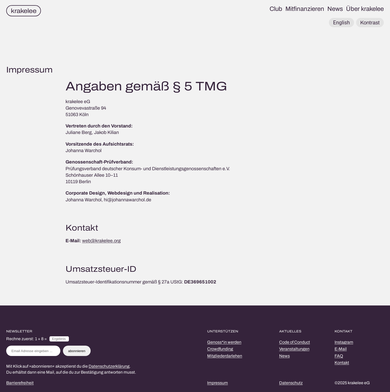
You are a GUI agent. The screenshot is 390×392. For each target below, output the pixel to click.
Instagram (344, 342)
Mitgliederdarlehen (224, 356)
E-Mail (341, 349)
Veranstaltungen (294, 349)
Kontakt (342, 362)
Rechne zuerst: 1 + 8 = (26, 339)
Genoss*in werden (224, 342)
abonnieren (76, 351)
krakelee (23, 11)
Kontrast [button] (370, 22)
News (284, 356)
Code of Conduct (294, 342)
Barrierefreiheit (20, 383)
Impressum (217, 383)
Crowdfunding (220, 349)
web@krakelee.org (101, 240)
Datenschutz (291, 383)
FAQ (339, 356)
